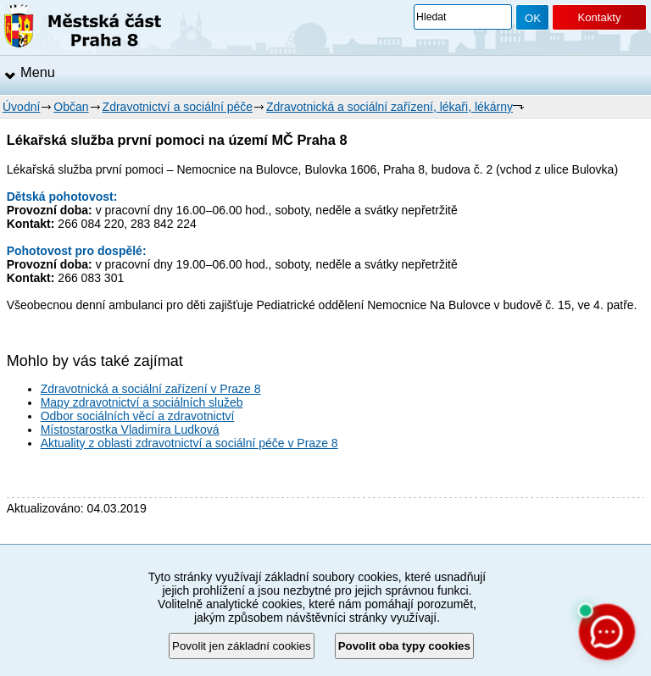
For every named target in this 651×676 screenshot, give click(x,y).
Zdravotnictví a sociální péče (178, 107)
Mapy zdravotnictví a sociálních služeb (142, 402)
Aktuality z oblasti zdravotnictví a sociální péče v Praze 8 (189, 443)
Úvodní (21, 107)
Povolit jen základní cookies (241, 646)
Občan (70, 107)
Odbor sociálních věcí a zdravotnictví (138, 416)
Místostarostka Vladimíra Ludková (130, 429)
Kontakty (598, 17)
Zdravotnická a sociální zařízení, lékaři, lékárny (389, 107)
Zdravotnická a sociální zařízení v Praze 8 (151, 389)
